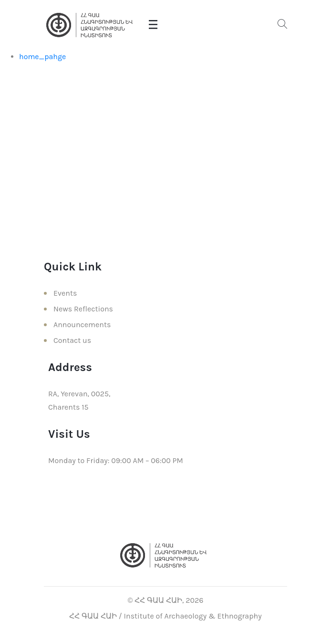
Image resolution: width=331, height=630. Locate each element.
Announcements (82, 324)
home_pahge (42, 56)
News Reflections (83, 308)
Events (65, 293)
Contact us (72, 340)
